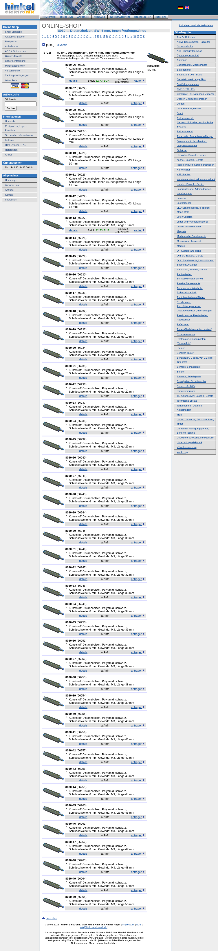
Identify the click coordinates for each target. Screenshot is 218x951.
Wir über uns (12, 185)
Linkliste (9, 140)
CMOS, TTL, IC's (186, 89)
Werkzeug (182, 452)
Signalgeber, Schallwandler (191, 381)
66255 (82, 713)
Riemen (181, 348)
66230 (82, 274)
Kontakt (9, 194)
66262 (82, 842)
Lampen (181, 198)
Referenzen (11, 149)
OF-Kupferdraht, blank (189, 250)
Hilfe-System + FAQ (15, 145)
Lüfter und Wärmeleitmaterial (192, 221)
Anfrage (9, 190)
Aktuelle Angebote (15, 36)
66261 (82, 823)
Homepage (11, 180)
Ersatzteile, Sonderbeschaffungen (195, 136)
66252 (82, 659)
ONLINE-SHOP (142, 17)
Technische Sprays (187, 400)
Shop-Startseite (13, 31)
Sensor (181, 371)
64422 (82, 196)
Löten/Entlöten (184, 216)
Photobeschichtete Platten (191, 297)
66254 (82, 695)
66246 (82, 549)
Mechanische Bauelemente (191, 236)
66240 (82, 457)
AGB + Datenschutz (15, 51)
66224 (82, 131)
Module (181, 246)
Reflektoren (183, 324)
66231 (82, 292)
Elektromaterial (185, 131)
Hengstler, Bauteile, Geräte (191, 155)
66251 (82, 640)
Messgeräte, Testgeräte (189, 241)
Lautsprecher (184, 203)
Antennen (182, 60)
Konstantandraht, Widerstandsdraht (196, 179)
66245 (82, 530)
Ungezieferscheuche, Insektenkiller (195, 437)
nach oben (51, 918)
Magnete (181, 231)
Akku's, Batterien (186, 37)
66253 (82, 677)
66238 (82, 421)
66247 (82, 567)
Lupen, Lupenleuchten (189, 226)
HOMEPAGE (49, 17)
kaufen (138, 80)
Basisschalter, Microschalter (192, 65)
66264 (82, 878)
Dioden (181, 103)
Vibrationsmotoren (186, 447)
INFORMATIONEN (120, 17)
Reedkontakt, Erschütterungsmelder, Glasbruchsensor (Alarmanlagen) (194, 306)
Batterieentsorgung (15, 61)
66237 (82, 402)
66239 (82, 439)
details (73, 80)
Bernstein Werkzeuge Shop (191, 79)
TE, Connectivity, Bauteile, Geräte (195, 396)
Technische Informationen (19, 135)
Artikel (8, 154)
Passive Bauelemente (188, 283)
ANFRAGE (83, 17)
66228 (82, 238)
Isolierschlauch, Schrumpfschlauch (195, 164)
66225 (82, 153)
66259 (82, 787)
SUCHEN (161, 17)
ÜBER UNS (66, 17)
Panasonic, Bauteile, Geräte (192, 269)
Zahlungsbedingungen (17, 75)
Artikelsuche (11, 46)
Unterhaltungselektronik (189, 442)
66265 (82, 897)
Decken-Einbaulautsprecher (192, 98)
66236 (82, 384)
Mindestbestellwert (15, 65)
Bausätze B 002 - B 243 (189, 74)
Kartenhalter (183, 169)
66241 (82, 475)
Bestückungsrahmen (188, 84)
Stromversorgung (186, 391)
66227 (82, 217)
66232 (82, 311)
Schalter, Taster (185, 353)
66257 (82, 750)
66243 (82, 494)
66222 (82, 88)
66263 (82, 860)
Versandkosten (13, 70)
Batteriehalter (184, 69)
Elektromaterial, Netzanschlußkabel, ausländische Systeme (195, 122)
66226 (82, 174)
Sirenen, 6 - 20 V (186, 386)
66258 (82, 768)
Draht (180, 113)
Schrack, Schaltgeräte (189, 366)
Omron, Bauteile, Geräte (190, 255)
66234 (82, 347)
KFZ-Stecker (184, 174)
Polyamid (61, 45)
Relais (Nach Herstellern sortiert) (194, 329)
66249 (82, 604)
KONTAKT (99, 17)
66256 (82, 732)
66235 (82, 366)
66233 (82, 329)
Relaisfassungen (186, 334)
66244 (82, 512)
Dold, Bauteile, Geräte (189, 108)
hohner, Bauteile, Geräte (190, 160)
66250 (82, 622)
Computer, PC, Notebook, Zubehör (195, 94)
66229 (82, 256)
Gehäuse (182, 150)
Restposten (11, 41)
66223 (82, 109)
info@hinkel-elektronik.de (93, 927)
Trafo (179, 414)
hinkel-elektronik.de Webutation (196, 25)
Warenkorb (11, 80)
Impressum (11, 199)
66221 (82, 64)
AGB (138, 924)
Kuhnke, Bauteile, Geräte (190, 184)
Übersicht (10, 121)
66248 (82, 585)
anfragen (136, 103)
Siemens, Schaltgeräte (189, 376)
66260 (82, 805)
